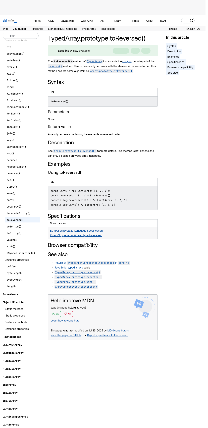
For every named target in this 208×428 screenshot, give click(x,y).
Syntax (171, 46)
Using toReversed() (65, 172)
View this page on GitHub (66, 335)
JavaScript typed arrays (68, 267)
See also (172, 72)
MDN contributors (118, 330)
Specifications (175, 62)
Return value (59, 126)
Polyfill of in (92, 262)
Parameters (58, 111)
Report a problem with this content (107, 335)
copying (127, 61)
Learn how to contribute (65, 320)
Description (174, 51)
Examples (173, 56)
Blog (163, 20)
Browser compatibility (180, 67)
